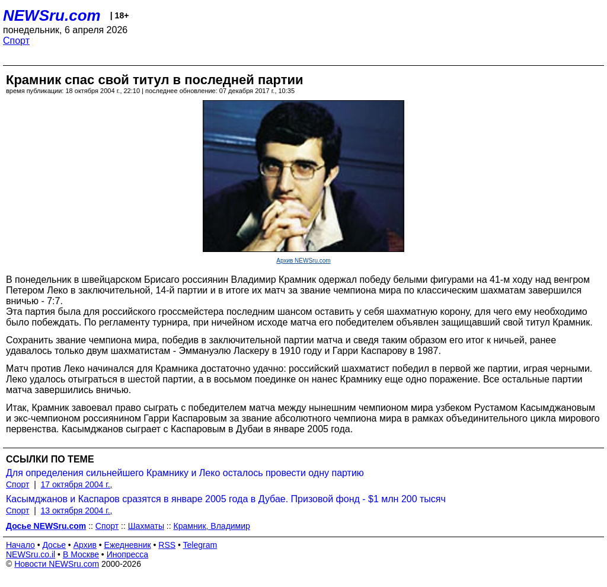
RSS (166, 545)
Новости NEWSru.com (56, 564)
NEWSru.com (52, 15)
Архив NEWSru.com (303, 260)
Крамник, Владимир (212, 526)
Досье (54, 545)
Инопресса (128, 554)
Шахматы (146, 526)
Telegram (200, 545)
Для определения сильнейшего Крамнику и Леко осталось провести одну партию (185, 473)
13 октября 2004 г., (77, 510)
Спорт (16, 41)
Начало (20, 545)
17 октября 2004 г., (77, 484)
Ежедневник (127, 545)
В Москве (81, 554)
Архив (85, 545)
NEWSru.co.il (30, 554)
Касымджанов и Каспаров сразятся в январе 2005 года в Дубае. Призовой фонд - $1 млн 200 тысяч (226, 499)
